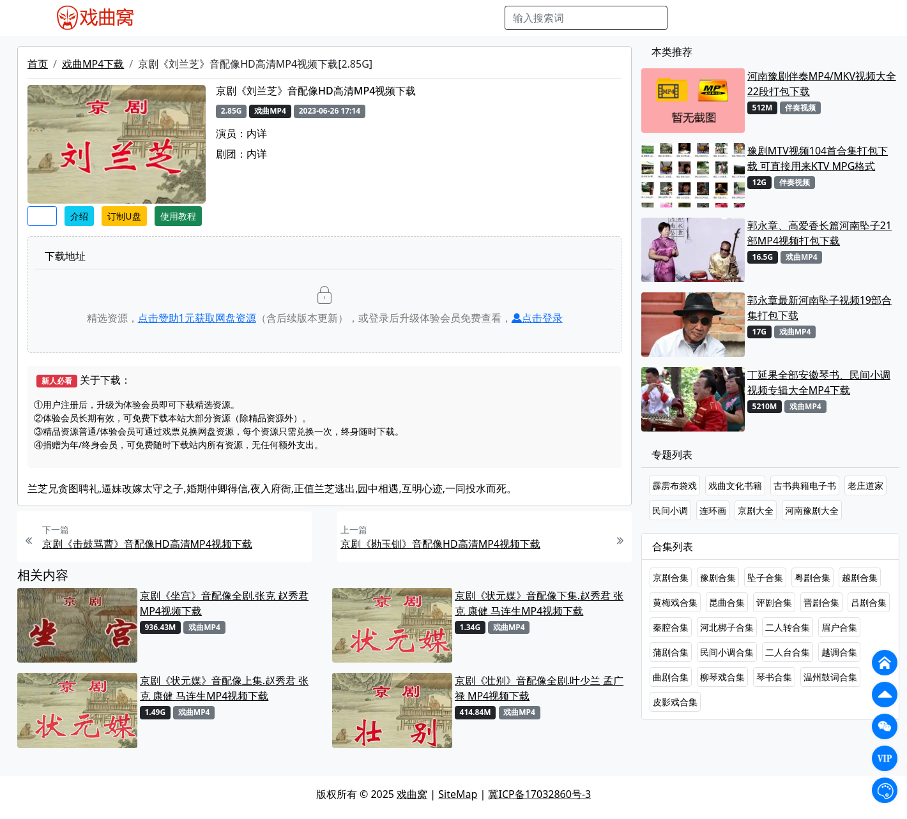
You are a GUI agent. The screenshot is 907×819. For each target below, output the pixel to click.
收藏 (42, 216)
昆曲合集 (727, 602)
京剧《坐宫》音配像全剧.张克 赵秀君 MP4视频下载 (224, 603)
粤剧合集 (812, 577)
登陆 (859, 18)
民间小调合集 (727, 652)
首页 (37, 64)
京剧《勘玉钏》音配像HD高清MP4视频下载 (440, 544)
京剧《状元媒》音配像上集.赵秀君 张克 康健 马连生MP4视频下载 (224, 688)
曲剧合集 (671, 677)
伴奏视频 (420, 18)
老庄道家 (865, 485)
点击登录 (537, 318)
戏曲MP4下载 (93, 64)
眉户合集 (839, 627)
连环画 (712, 510)
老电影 (278, 18)
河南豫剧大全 (812, 510)
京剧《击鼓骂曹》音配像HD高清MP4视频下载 (147, 544)
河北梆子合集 (727, 627)
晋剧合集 (821, 602)
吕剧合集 (869, 602)
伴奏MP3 (371, 18)
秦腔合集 (671, 627)
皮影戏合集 (675, 702)
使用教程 (178, 216)
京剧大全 (756, 510)
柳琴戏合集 (722, 677)
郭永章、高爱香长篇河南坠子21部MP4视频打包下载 (819, 233)
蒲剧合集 (671, 652)
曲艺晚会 (321, 18)
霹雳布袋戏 (674, 485)
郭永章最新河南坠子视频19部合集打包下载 (819, 307)
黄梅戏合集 (675, 602)
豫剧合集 (718, 577)
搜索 (688, 18)
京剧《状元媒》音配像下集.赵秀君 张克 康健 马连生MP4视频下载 (539, 603)
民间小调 (670, 510)
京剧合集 (671, 577)
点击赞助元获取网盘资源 (197, 318)
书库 (459, 18)
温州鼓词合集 (830, 677)
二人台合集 (787, 652)
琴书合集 (774, 677)
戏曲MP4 (183, 18)
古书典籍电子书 (805, 485)
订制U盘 (124, 216)
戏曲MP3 (233, 18)
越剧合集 (860, 577)
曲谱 (488, 18)
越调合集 (839, 652)
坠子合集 (765, 577)
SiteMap (457, 794)
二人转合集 (787, 627)
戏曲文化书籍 (735, 485)
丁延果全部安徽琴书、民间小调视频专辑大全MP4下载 (818, 382)
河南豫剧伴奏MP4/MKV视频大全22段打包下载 (821, 83)
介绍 (79, 216)
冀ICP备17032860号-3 (539, 794)
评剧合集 (774, 602)
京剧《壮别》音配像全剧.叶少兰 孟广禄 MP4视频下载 (539, 688)
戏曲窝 (412, 794)
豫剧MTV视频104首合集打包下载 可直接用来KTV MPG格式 (817, 158)
